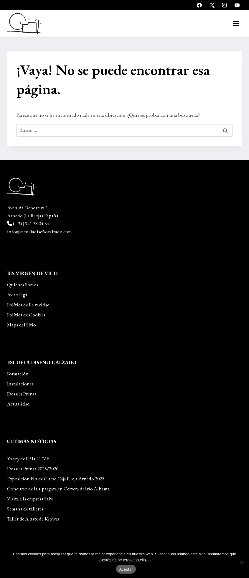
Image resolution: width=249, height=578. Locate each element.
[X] (212, 5)
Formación (18, 373)
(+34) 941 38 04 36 (31, 223)
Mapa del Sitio (21, 324)
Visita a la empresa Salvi (30, 498)
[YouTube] (237, 5)
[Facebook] (199, 5)
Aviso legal (18, 294)
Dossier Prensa (22, 393)
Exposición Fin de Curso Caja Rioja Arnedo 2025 (55, 478)
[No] (242, 562)
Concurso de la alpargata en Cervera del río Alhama (58, 488)
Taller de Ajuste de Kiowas (33, 518)
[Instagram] (225, 5)
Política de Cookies (26, 314)
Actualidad (18, 403)
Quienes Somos (22, 284)
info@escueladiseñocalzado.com (39, 231)
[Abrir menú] (236, 23)
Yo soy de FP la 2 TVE (28, 458)
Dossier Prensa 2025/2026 (32, 468)
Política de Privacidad (28, 304)
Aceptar (126, 569)
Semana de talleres (25, 508)
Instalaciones (20, 383)
